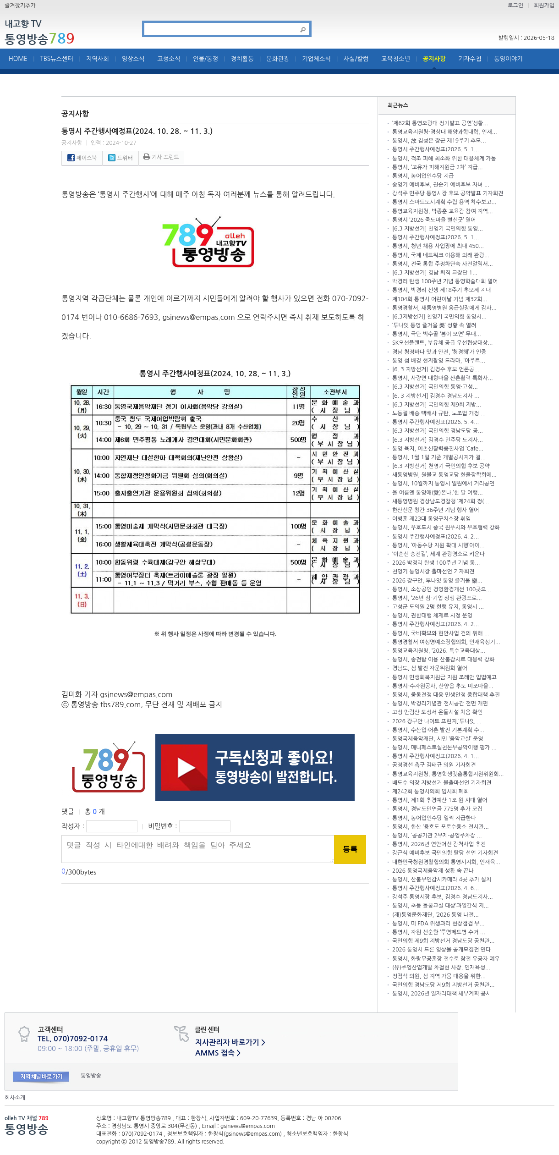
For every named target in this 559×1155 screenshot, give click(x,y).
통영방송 (40, 39)
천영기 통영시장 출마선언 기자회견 (433, 571)
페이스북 (82, 158)
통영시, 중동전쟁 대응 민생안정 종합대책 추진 (446, 695)
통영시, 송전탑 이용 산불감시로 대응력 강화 (443, 659)
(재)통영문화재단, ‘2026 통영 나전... (435, 915)
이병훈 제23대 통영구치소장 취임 (431, 519)
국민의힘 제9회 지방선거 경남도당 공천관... (443, 941)
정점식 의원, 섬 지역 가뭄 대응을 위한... (439, 976)
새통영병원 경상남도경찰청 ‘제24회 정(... (440, 501)
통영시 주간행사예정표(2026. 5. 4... (435, 422)
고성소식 (168, 59)
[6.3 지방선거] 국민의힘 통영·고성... (435, 387)
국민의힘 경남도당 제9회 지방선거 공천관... (443, 985)
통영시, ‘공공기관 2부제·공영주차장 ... (437, 835)
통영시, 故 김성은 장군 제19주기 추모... (439, 140)
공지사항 (434, 59)
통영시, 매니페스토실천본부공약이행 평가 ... (444, 747)
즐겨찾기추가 (20, 5)
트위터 (120, 158)
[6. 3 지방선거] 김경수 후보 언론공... (435, 369)
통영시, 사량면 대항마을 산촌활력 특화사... (442, 378)
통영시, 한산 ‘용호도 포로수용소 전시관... (440, 827)
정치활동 (242, 59)
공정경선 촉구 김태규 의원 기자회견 (434, 765)
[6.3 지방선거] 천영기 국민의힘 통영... (437, 228)
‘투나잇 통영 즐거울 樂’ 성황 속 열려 (434, 325)
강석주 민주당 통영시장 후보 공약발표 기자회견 (447, 193)
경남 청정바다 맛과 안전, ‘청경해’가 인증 (439, 352)
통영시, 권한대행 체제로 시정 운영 (432, 615)
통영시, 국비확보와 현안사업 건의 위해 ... (440, 633)
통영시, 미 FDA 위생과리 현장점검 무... (438, 923)
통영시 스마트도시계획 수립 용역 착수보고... (444, 202)
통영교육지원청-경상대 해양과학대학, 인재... (444, 132)
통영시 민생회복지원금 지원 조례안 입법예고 (444, 677)
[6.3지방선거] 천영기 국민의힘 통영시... (439, 316)
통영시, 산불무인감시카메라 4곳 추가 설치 (441, 879)
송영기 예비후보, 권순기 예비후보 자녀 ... (440, 184)
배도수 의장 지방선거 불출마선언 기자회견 (441, 783)
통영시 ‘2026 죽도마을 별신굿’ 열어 (434, 220)
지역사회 (97, 59)
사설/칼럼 (356, 59)
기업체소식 (316, 59)
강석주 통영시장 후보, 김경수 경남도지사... (442, 897)
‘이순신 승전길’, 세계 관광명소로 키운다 (438, 554)
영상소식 (133, 59)
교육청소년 (395, 59)
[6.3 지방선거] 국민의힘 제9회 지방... (436, 404)
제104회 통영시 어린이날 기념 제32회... (439, 299)
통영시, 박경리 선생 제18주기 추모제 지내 (441, 290)
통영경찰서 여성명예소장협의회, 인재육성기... (446, 642)
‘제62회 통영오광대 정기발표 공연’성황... (440, 123)
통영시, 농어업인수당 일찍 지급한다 (434, 818)
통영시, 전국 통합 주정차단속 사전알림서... (442, 264)
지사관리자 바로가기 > (230, 1042)
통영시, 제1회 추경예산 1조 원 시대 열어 (440, 800)
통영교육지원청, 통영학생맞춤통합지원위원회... (448, 774)
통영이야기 (508, 59)
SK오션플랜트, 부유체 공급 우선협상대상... (442, 343)
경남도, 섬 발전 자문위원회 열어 (429, 668)
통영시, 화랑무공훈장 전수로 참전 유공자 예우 (446, 959)
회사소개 (15, 1097)
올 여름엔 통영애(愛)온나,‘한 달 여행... (437, 492)
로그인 (515, 5)
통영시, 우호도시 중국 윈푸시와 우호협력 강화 (446, 527)
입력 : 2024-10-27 (114, 143)
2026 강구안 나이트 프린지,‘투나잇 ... (437, 721)
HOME (18, 59)
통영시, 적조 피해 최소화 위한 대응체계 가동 (444, 158)
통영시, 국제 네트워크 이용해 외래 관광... (440, 255)
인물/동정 (205, 59)
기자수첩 (469, 59)
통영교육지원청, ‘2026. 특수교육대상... (438, 651)
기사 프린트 (161, 157)
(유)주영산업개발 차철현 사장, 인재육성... (441, 967)
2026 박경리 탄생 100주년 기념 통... (436, 563)
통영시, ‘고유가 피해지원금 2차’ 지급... (437, 167)
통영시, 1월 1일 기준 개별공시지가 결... (439, 457)
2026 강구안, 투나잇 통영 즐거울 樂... (437, 580)
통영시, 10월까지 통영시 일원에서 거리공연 (443, 483)
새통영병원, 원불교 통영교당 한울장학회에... (444, 475)
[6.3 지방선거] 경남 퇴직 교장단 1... (434, 272)
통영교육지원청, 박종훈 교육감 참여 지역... (442, 211)
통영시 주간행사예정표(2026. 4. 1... (435, 756)
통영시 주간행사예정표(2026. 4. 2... (435, 536)
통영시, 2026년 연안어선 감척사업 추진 (439, 844)
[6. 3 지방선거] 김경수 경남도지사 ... (435, 396)
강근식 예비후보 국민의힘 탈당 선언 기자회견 (445, 853)
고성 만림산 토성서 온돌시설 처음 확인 (437, 712)
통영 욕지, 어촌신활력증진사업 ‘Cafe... (437, 448)
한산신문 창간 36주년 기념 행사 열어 (435, 510)
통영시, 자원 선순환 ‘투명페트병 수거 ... (438, 932)
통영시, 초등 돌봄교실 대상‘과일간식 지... (440, 905)
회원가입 (544, 5)
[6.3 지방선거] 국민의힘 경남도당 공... (437, 431)
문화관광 (278, 59)
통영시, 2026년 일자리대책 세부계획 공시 (441, 993)
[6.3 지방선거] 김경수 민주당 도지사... (437, 440)
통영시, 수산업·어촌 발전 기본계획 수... (438, 730)
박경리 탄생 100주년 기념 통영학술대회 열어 (445, 281)
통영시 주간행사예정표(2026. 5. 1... (435, 149)
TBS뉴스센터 (56, 59)
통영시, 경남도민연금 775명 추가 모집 (437, 809)
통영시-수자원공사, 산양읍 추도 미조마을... (442, 686)
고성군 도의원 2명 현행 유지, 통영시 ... (438, 607)
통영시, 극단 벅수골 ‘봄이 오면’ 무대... (436, 334)
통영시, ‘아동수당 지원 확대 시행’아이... (438, 545)
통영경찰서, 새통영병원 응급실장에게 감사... (444, 308)
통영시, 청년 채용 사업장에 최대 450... (438, 246)
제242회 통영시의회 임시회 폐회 (430, 791)
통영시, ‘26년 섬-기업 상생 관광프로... (437, 598)
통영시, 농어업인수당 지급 (423, 176)
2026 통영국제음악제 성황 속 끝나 (433, 871)
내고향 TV (23, 24)
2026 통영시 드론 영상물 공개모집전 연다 (441, 949)
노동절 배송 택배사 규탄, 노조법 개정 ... (439, 413)
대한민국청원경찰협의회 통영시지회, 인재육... (446, 862)
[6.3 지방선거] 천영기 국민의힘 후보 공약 (441, 466)
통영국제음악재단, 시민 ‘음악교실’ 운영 (437, 739)
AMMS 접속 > (218, 1053)
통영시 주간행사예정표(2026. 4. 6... (435, 888)
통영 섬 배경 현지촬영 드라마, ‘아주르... (438, 360)
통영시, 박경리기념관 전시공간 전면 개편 (440, 703)
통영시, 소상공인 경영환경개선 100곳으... (441, 589)
